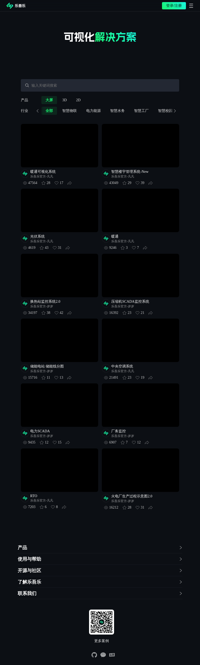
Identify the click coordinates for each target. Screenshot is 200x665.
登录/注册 (174, 6)
